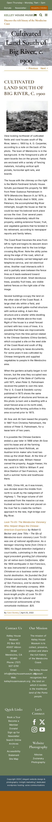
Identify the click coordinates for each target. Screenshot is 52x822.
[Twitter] (42, 722)
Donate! (13, 728)
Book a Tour (13, 717)
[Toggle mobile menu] (46, 15)
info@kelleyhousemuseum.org (20, 673)
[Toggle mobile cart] (35, 15)
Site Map (13, 758)
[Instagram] (34, 729)
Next (43, 68)
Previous (33, 68)
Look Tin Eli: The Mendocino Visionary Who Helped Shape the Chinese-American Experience (25, 526)
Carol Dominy (13, 613)
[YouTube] (42, 729)
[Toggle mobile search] (40, 15)
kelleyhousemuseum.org (17, 681)
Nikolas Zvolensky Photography (38, 758)
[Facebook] (34, 722)
